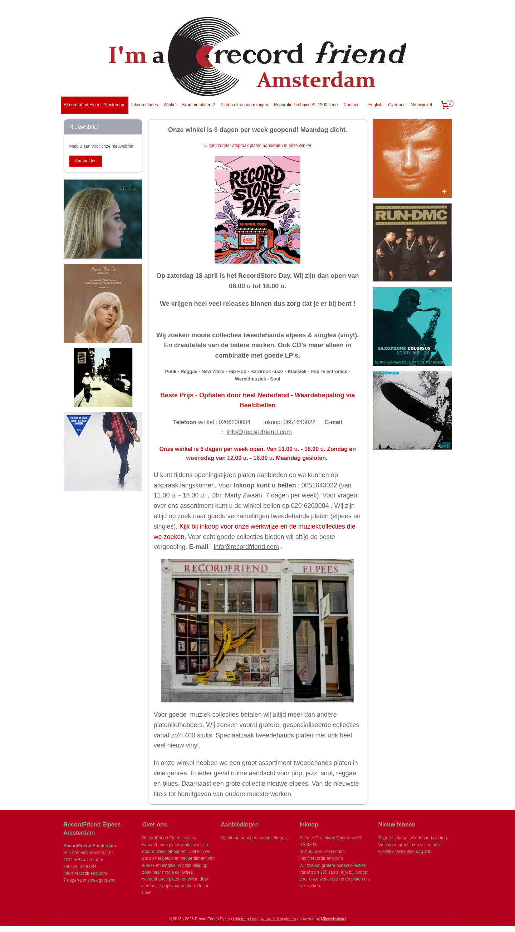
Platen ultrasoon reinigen (244, 104)
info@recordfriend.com (258, 432)
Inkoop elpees (144, 104)
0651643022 (319, 485)
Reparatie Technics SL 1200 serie (306, 104)
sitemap (242, 919)
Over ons (397, 104)
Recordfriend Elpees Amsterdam (95, 104)
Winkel (169, 104)
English (375, 104)
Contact (350, 104)
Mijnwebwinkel (333, 919)
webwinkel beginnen (278, 919)
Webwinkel (421, 104)
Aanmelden (86, 160)
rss (255, 919)
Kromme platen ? (198, 104)
